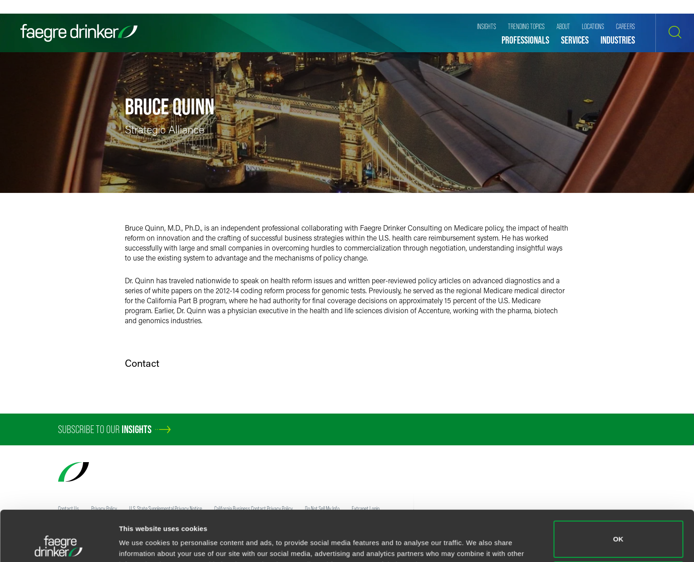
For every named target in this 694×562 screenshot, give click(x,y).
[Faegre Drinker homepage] (79, 33)
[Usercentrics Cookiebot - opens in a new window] (58, 544)
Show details (140, 542)
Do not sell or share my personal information (618, 532)
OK (618, 492)
